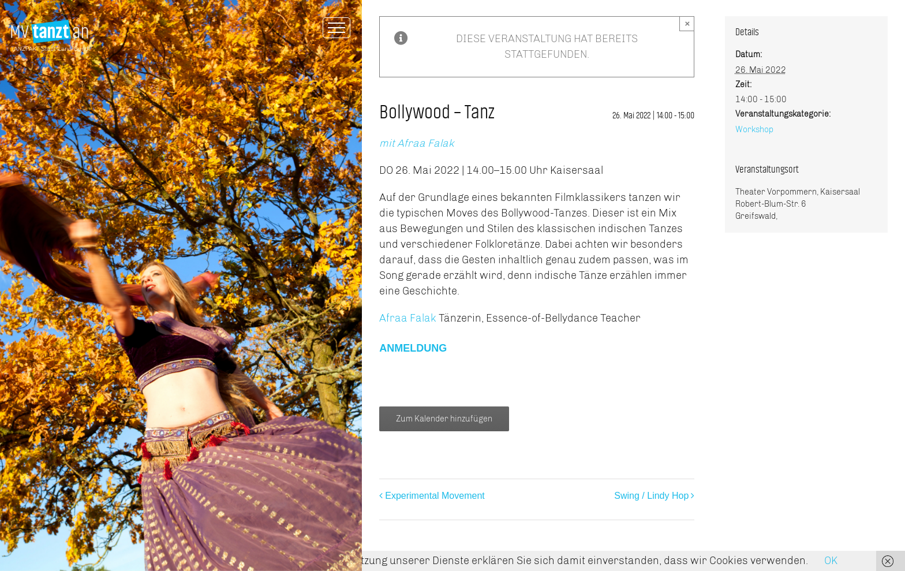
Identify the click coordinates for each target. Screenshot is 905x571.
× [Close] (687, 23)
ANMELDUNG (413, 348)
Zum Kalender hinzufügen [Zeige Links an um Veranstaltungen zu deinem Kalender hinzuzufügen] (444, 419)
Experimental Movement (435, 496)
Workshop (754, 130)
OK (830, 560)
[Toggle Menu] (336, 27)
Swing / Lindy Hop (651, 496)
